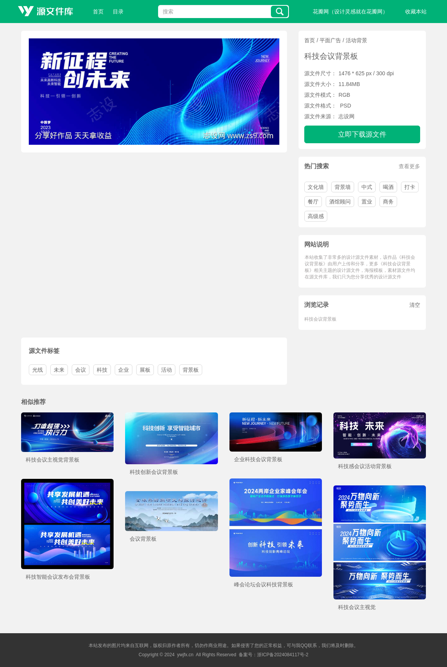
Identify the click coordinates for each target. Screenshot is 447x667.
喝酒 (388, 187)
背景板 (191, 370)
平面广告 (330, 40)
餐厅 (313, 202)
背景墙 (343, 187)
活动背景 (356, 40)
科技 (102, 370)
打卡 (409, 187)
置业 (366, 202)
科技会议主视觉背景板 (52, 460)
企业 (123, 370)
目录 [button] (118, 11)
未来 (59, 370)
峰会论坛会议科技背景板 (263, 584)
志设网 (346, 116)
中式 (366, 187)
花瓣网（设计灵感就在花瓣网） (350, 11)
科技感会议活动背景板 (365, 466)
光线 (37, 370)
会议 (80, 370)
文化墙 (316, 187)
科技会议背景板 (320, 319)
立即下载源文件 (362, 134)
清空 (414, 305)
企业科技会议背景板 (258, 459)
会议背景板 (143, 539)
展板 (145, 370)
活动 (166, 370)
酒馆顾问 (340, 202)
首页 (98, 11)
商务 (388, 202)
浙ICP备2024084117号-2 (282, 654)
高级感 (316, 216)
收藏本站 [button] (416, 11)
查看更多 (409, 166)
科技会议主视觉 (357, 607)
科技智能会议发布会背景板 (58, 577)
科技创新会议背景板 (154, 472)
